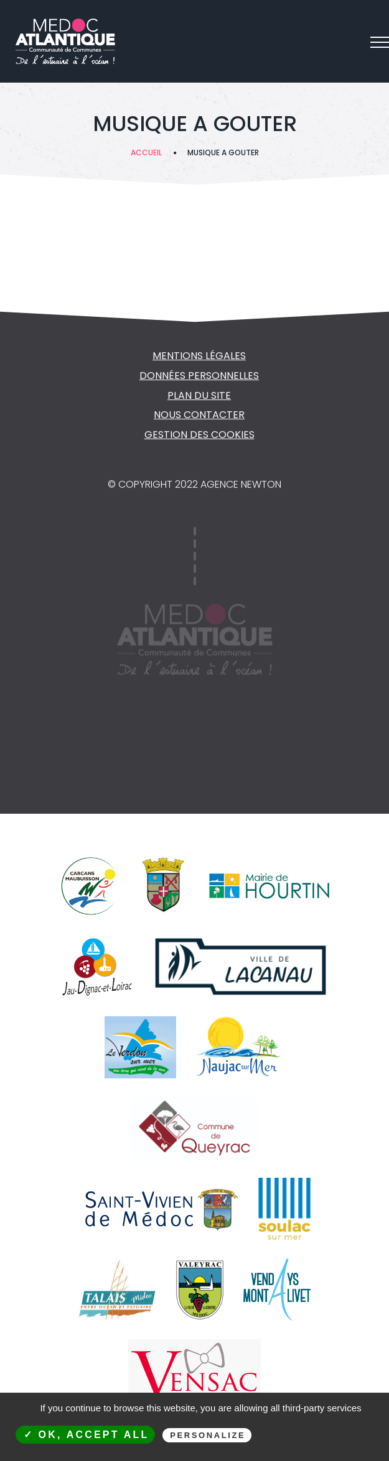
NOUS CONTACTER (199, 416)
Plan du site (199, 396)
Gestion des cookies (199, 436)
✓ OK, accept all (86, 1434)
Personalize (207, 1435)
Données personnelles (199, 377)
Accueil (146, 152)
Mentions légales (199, 357)
